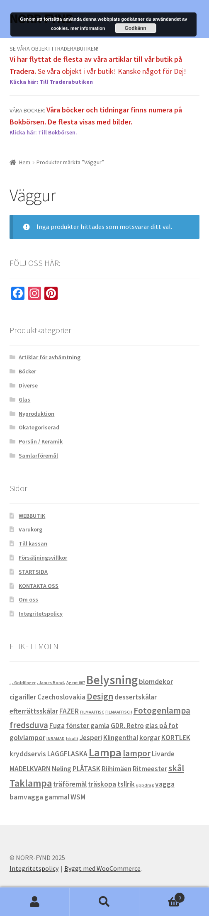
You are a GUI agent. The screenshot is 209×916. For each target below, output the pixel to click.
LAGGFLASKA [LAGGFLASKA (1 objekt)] (67, 753)
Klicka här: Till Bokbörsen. (43, 132)
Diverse (28, 385)
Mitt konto (35, 902)
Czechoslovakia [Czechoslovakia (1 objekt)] (61, 697)
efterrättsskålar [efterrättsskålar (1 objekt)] (34, 711)
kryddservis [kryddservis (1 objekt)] (28, 753)
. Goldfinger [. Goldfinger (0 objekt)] (24, 682)
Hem (24, 162)
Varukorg (30, 529)
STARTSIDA (33, 571)
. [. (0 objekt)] (10, 682)
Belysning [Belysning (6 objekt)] (112, 679)
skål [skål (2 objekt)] (176, 768)
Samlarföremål (38, 455)
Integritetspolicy (41, 613)
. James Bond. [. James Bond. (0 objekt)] (51, 682)
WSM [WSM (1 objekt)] (77, 797)
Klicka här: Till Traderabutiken (51, 81)
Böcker (27, 371)
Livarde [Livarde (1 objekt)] (163, 753)
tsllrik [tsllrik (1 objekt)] (126, 784)
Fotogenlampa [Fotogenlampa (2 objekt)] (162, 710)
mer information (87, 28)
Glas (24, 399)
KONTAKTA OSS (38, 586)
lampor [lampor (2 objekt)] (137, 753)
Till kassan (33, 543)
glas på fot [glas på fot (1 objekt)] (161, 725)
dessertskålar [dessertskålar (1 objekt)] (135, 697)
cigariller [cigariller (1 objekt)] (23, 697)
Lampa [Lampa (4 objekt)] (105, 752)
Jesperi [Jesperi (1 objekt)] (91, 737)
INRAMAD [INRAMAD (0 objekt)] (55, 738)
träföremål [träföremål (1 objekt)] (70, 784)
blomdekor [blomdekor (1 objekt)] (156, 681)
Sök (104, 902)
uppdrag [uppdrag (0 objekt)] (145, 785)
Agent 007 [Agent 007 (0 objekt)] (75, 682)
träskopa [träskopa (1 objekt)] (102, 784)
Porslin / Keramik (41, 441)
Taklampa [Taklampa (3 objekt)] (31, 783)
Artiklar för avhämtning (49, 357)
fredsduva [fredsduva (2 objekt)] (29, 725)
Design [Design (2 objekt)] (100, 696)
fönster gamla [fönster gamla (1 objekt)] (87, 725)
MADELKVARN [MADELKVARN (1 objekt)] (30, 768)
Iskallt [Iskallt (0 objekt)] (72, 738)
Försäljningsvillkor (43, 557)
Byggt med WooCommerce (102, 868)
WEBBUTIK (32, 515)
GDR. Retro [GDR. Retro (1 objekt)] (127, 725)
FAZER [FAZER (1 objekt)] (69, 711)
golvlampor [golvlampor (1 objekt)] (27, 737)
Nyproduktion (36, 413)
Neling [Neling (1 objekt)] (61, 768)
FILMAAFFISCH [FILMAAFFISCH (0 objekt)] (118, 712)
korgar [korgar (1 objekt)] (149, 737)
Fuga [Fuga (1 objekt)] (57, 725)
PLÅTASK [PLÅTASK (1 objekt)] (86, 768)
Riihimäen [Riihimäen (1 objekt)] (116, 768)
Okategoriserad (39, 427)
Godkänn (135, 28)
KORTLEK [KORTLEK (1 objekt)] (175, 737)
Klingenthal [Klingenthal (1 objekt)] (120, 737)
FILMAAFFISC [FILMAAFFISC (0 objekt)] (92, 712)
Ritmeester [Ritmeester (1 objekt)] (150, 768)
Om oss (28, 599)
